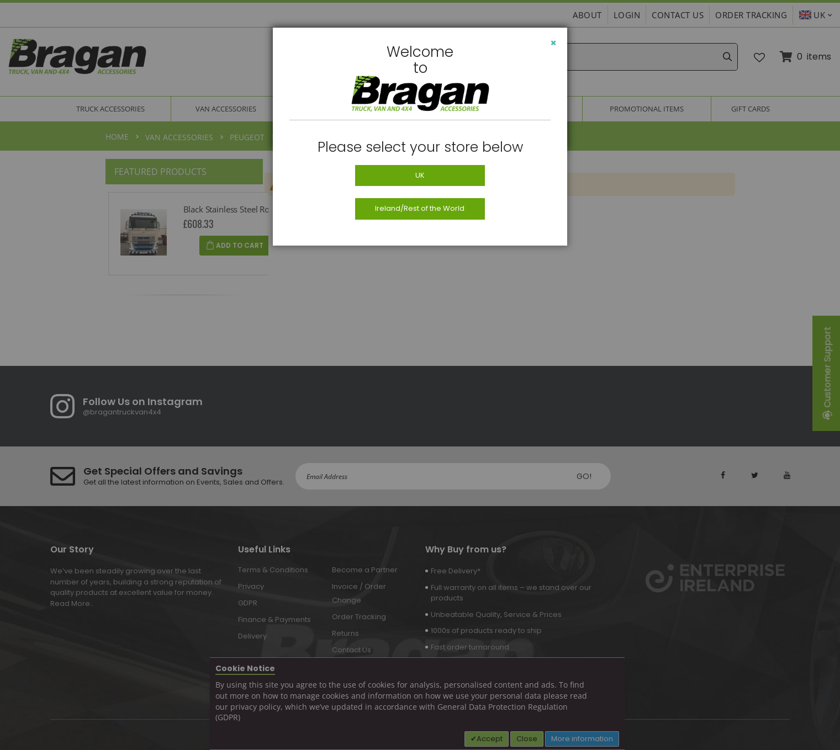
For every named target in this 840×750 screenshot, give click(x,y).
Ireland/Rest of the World (419, 208)
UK (420, 175)
